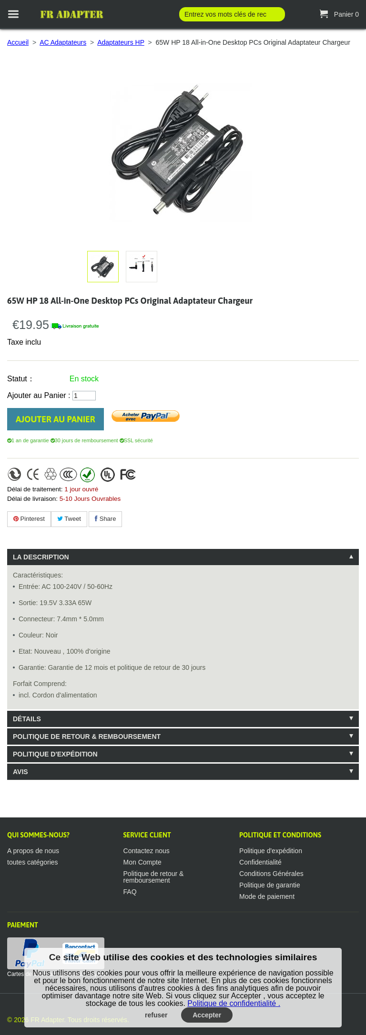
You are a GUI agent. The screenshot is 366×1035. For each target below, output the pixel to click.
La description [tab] (41, 557)
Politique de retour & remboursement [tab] (87, 736)
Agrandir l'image (140, 263)
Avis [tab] (20, 772)
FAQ (130, 891)
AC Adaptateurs (63, 42)
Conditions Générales (271, 873)
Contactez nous (146, 850)
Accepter (207, 1015)
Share (105, 518)
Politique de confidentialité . (233, 1003)
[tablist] (183, 664)
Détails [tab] (27, 719)
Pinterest (29, 518)
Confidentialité (260, 862)
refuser (156, 1015)
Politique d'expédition (270, 850)
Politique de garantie (269, 885)
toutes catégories (32, 862)
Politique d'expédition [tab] (55, 754)
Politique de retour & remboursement (153, 877)
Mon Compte (142, 862)
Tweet (69, 518)
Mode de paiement (267, 896)
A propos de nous (33, 850)
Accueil (18, 42)
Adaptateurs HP (120, 42)
